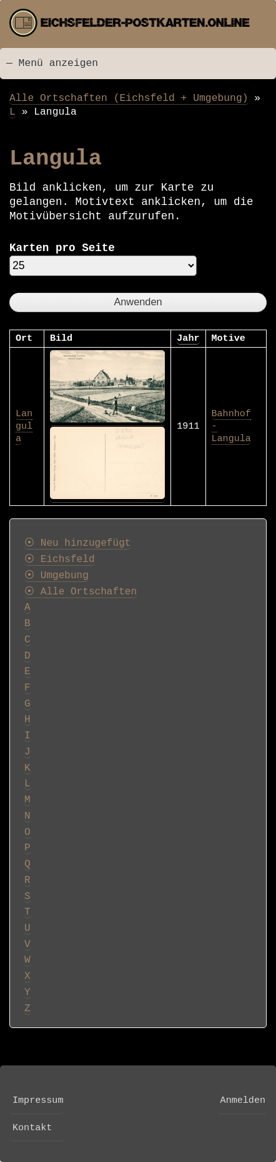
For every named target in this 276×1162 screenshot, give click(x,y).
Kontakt (32, 1127)
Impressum (37, 1100)
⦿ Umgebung (56, 575)
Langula (24, 426)
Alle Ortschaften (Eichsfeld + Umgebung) (129, 98)
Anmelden (242, 1100)
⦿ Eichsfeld (59, 559)
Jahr (188, 338)
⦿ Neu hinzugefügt (77, 543)
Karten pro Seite (62, 248)
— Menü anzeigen (52, 63)
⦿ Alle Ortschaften (80, 592)
